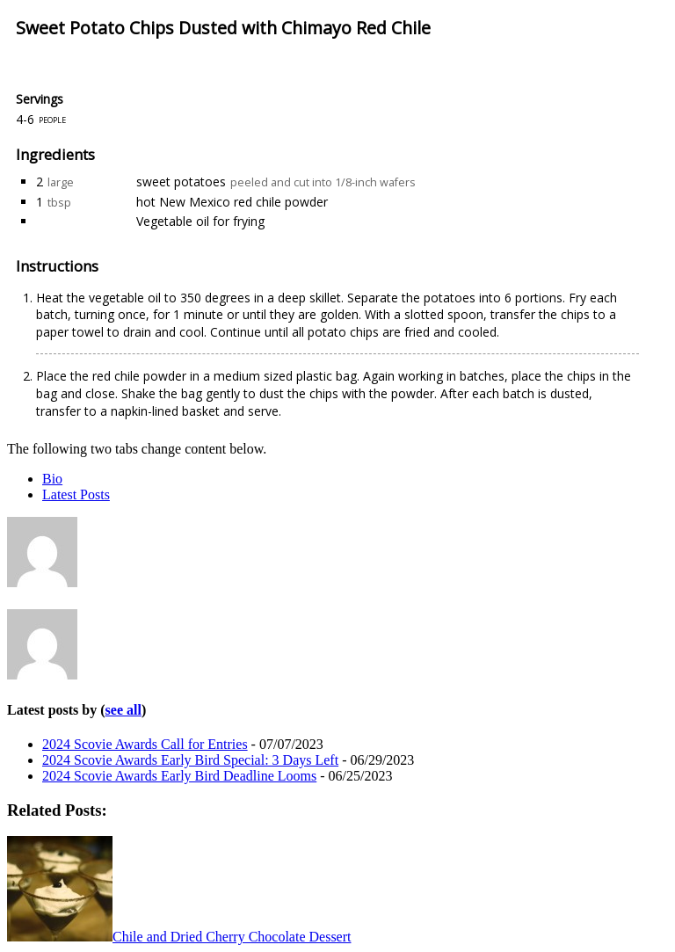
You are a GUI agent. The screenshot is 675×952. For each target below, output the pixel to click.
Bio (52, 478)
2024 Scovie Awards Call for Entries (145, 744)
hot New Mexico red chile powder (232, 201)
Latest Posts (76, 494)
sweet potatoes (181, 181)
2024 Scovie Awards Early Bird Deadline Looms (179, 775)
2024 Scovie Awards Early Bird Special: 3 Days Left (190, 759)
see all (123, 709)
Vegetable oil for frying (200, 221)
